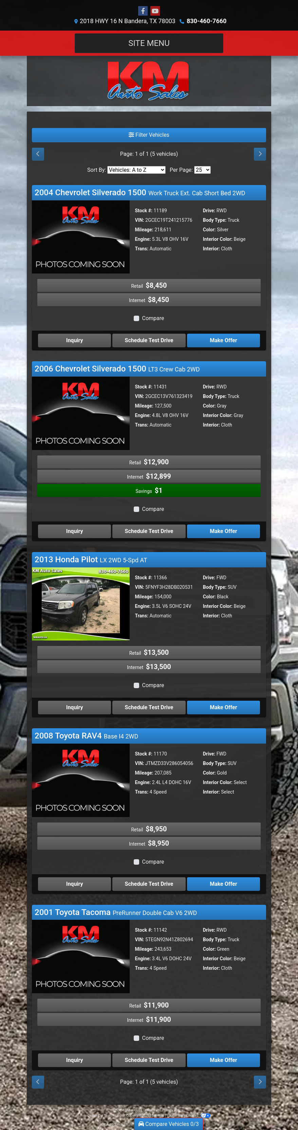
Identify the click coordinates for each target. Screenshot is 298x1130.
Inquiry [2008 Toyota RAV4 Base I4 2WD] (74, 884)
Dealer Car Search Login (106, 1115)
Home (119, 1110)
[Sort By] (136, 170)
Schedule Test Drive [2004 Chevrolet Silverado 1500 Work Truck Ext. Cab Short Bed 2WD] (149, 340)
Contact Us (151, 1110)
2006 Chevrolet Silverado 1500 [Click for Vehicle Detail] (117, 368)
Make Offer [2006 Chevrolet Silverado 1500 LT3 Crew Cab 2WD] (223, 531)
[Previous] (38, 154)
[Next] (260, 154)
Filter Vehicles (149, 135)
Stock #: (144, 210)
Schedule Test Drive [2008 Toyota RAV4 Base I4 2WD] (149, 884)
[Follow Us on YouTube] (155, 11)
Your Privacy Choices (188, 1115)
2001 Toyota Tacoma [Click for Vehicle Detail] (116, 912)
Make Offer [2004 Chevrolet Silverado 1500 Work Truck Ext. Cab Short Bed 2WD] (223, 340)
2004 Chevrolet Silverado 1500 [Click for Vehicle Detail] (140, 192)
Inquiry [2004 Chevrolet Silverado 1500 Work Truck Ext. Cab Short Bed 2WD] (74, 340)
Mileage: (144, 229)
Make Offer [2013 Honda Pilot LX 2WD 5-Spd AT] (223, 707)
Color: (209, 229)
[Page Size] (202, 170)
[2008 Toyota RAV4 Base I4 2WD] (81, 780)
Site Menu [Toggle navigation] (149, 43)
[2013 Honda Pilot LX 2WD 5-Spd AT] (81, 603)
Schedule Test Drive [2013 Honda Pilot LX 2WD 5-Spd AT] (149, 707)
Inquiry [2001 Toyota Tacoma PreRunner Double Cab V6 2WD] (74, 1060)
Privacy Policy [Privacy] (172, 1110)
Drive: (209, 210)
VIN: (139, 220)
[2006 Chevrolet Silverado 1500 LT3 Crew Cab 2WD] (81, 413)
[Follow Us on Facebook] (143, 11)
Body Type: (214, 220)
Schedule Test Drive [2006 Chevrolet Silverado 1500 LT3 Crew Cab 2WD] (149, 531)
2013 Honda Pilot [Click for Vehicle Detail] (91, 559)
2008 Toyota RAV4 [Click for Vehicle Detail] (86, 736)
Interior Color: (217, 239)
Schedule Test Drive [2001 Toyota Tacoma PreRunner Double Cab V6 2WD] (149, 1060)
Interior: (211, 248)
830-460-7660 (206, 20)
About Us (134, 1110)
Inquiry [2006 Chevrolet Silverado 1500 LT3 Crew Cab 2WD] (74, 531)
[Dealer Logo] (149, 81)
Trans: (142, 248)
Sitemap (158, 1115)
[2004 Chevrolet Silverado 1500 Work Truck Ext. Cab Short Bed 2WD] (81, 236)
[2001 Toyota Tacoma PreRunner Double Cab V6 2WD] (81, 956)
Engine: (143, 239)
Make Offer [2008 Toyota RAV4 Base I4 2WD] (223, 884)
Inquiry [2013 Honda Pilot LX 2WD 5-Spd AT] (74, 707)
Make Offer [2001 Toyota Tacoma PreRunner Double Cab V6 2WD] (223, 1060)
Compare (153, 318)
